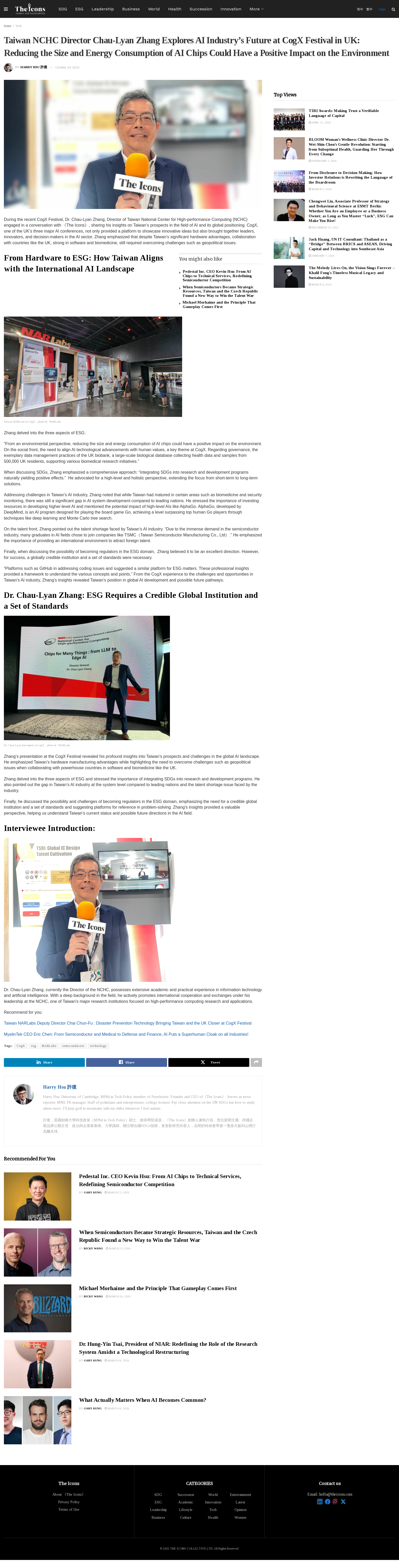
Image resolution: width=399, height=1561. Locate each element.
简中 (360, 9)
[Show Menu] (6, 9)
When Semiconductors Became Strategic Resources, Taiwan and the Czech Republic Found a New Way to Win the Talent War (220, 291)
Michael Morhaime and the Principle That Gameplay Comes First (219, 304)
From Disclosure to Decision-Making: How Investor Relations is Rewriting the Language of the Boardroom (351, 178)
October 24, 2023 (67, 67)
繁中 (369, 9)
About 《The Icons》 (68, 1495)
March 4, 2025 (320, 284)
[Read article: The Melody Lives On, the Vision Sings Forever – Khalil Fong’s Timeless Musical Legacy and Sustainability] (289, 276)
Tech (18, 26)
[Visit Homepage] (30, 9)
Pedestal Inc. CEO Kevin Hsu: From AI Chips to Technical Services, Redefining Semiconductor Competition (217, 275)
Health (174, 8)
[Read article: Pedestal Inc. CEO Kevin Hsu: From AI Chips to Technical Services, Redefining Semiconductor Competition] (37, 1197)
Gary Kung (93, 1193)
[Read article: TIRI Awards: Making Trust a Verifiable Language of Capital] (289, 119)
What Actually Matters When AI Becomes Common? (142, 1401)
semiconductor (73, 1046)
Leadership (103, 8)
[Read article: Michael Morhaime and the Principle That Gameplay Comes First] (37, 1309)
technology (98, 1046)
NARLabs (49, 1046)
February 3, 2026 (323, 160)
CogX (21, 1046)
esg (33, 1046)
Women (240, 1519)
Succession (201, 8)
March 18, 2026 (118, 1297)
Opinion (240, 1511)
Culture (185, 1519)
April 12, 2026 (320, 122)
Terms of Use (68, 1511)
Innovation (231, 8)
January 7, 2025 (322, 255)
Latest (240, 1503)
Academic (185, 1503)
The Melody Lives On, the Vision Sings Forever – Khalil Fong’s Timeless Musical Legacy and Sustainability (352, 273)
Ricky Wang (93, 1249)
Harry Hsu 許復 (33, 67)
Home (7, 26)
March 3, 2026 (320, 189)
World (154, 8)
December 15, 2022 (324, 227)
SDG (63, 8)
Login (382, 9)
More (255, 8)
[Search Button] (393, 9)
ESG (79, 8)
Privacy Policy (69, 1503)
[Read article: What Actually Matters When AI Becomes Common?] (37, 1421)
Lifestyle (185, 1511)
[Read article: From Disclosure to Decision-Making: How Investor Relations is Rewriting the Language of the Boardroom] (289, 181)
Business (131, 8)
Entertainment (240, 1496)
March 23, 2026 (117, 1193)
